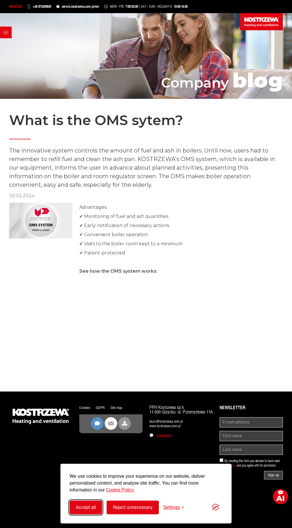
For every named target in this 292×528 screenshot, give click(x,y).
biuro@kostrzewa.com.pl (169, 424)
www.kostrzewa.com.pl (168, 428)
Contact (162, 438)
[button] (7, 48)
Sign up (273, 478)
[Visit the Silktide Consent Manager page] (215, 507)
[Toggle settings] (173, 507)
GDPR (103, 410)
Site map (122, 410)
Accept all (86, 507)
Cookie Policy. (120, 489)
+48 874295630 (45, 7)
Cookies (86, 410)
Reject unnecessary (132, 507)
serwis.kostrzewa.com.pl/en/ (88, 7)
